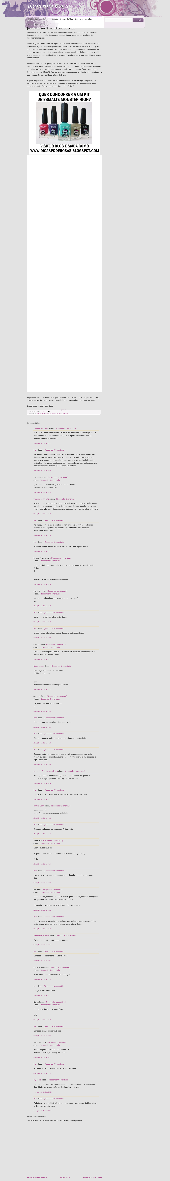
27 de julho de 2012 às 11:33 (42, 883)
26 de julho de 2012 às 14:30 (42, 711)
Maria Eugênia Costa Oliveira (45, 771)
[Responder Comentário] (66, 428)
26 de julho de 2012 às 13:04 (42, 584)
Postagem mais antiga (92, 1177)
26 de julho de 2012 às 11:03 (42, 514)
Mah (35, 450)
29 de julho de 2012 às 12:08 (42, 1020)
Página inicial (65, 1177)
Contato (55, 19)
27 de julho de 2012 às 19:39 (42, 929)
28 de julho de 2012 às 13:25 (42, 979)
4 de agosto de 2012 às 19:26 (42, 1092)
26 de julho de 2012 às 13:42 (42, 659)
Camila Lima (38, 806)
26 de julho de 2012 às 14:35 (42, 727)
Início (30, 19)
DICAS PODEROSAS (48, 6)
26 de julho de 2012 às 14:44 (42, 783)
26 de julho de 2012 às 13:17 (42, 606)
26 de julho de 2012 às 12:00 (42, 535)
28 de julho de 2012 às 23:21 (42, 995)
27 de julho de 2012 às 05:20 (42, 864)
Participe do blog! (42, 19)
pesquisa (65, 413)
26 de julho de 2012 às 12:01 (42, 551)
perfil (43, 413)
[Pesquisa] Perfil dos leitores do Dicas (51, 28)
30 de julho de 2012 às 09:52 (42, 1035)
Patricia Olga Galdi (41, 935)
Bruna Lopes (38, 666)
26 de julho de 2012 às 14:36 (42, 764)
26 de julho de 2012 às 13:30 (42, 622)
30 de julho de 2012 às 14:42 (42, 1057)
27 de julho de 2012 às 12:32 (42, 910)
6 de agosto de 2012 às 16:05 (42, 1111)
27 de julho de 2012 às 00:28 (42, 834)
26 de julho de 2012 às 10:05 (42, 470)
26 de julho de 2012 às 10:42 (42, 492)
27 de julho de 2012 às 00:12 (42, 818)
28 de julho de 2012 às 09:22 (42, 960)
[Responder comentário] (58, 477)
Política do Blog (66, 19)
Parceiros (79, 19)
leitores (39, 413)
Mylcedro (37, 1080)
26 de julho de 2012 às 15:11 (42, 799)
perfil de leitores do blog (53, 413)
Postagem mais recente (37, 1177)
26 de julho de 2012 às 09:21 (42, 443)
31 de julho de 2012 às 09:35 (42, 1073)
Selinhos (88, 19)
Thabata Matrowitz (41, 428)
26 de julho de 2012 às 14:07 (42, 689)
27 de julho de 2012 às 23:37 (42, 945)
